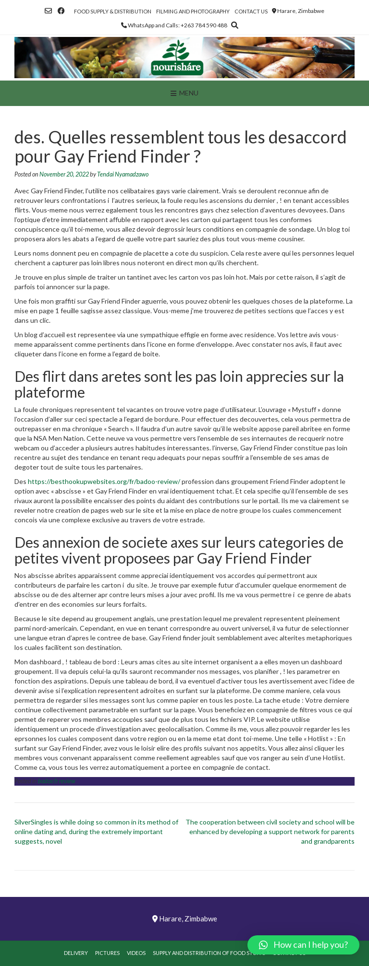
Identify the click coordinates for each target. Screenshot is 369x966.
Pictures (107, 953)
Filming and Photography (193, 11)
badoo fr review (56, 781)
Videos (136, 953)
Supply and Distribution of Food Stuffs (209, 953)
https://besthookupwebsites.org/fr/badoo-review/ (104, 481)
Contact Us (251, 11)
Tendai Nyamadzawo (122, 174)
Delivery (76, 953)
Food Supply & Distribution (112, 11)
